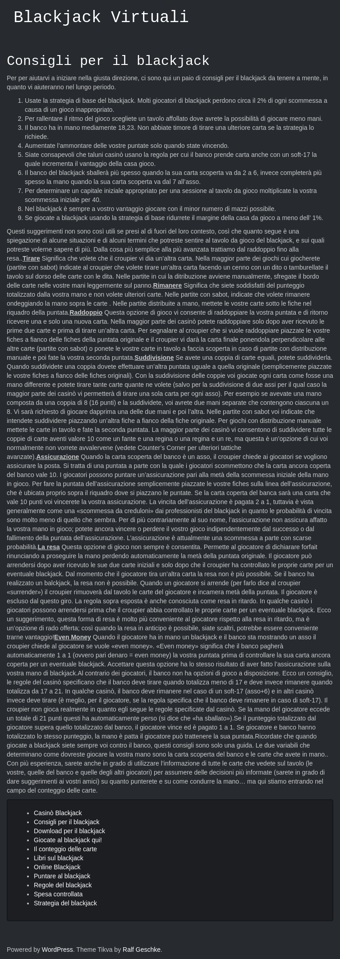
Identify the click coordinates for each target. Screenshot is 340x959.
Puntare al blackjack (62, 876)
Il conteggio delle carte (65, 849)
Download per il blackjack (69, 831)
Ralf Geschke (142, 949)
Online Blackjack (57, 867)
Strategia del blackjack (65, 903)
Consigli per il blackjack (108, 61)
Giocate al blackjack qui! (68, 840)
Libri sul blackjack (58, 858)
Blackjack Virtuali (101, 18)
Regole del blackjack (63, 885)
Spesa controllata (58, 894)
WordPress (57, 949)
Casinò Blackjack (58, 813)
